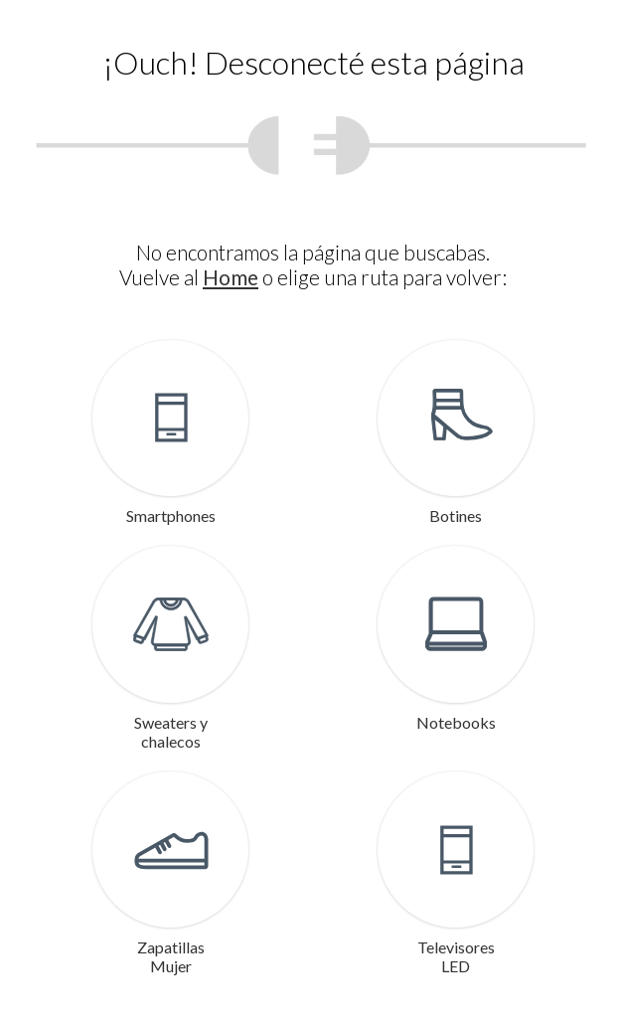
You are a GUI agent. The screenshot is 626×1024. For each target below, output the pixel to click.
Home (230, 276)
